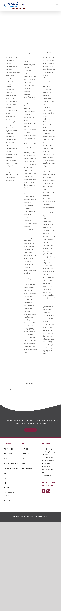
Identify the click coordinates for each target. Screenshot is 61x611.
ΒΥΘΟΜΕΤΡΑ (8, 454)
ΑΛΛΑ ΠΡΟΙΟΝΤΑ (9, 500)
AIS (5, 483)
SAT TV (6, 488)
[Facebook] (43, 491)
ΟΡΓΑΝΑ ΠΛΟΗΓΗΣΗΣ (11, 468)
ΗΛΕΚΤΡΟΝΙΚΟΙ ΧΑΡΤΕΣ (9, 494)
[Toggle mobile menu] (57, 5)
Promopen (45, 516)
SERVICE (26, 459)
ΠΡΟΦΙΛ (25, 464)
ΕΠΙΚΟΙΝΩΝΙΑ (27, 468)
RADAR (6, 459)
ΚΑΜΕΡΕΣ (7, 473)
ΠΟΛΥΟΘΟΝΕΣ (8, 449)
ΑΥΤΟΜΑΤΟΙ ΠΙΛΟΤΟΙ (11, 464)
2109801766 (49, 469)
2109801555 (50, 458)
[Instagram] (48, 491)
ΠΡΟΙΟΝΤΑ (26, 454)
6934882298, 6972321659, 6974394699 (48, 464)
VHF (5, 478)
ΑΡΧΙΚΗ (25, 449)
